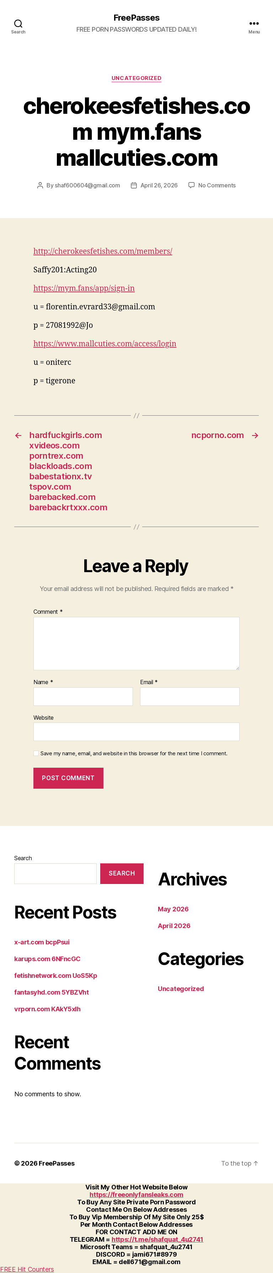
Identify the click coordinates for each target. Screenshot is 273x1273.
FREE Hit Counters (27, 1269)
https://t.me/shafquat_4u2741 (157, 1239)
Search (23, 858)
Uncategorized (136, 78)
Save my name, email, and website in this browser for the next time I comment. (134, 753)
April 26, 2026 (159, 185)
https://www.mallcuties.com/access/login (104, 344)
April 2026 (174, 926)
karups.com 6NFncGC (47, 959)
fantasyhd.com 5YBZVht (51, 992)
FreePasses (136, 18)
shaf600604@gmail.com (87, 185)
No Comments (217, 185)
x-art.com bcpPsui (41, 942)
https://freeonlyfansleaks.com (136, 1194)
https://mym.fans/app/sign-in (84, 288)
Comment (48, 612)
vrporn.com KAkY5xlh (47, 1009)
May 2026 (173, 909)
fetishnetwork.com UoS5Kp (55, 975)
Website (43, 717)
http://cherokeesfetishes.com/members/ (102, 251)
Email (149, 682)
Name (43, 682)
